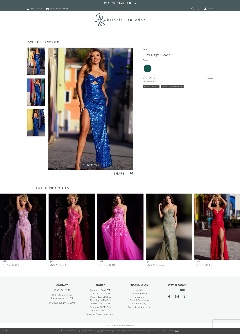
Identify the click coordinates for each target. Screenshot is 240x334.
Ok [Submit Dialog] (10, 331)
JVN (39, 41)
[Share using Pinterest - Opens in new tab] (131, 174)
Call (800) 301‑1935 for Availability (164, 102)
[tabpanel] (36, 63)
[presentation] (23, 227)
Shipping (139, 297)
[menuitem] (34, 9)
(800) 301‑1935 (62, 290)
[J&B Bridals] (120, 19)
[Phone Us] (34, 9)
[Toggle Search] (192, 9)
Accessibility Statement (139, 307)
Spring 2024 (52, 41)
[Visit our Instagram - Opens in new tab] (177, 299)
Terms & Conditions (139, 300)
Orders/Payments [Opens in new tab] (139, 293)
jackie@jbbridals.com (62, 303)
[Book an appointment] (57, 9)
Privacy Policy (139, 303)
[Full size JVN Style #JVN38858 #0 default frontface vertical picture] (90, 109)
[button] (199, 9)
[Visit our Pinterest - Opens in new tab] (185, 299)
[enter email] (177, 291)
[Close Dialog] (4, 330)
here (177, 331)
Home (30, 41)
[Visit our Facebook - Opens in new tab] (169, 299)
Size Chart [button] (207, 78)
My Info (139, 290)
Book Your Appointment (158, 94)
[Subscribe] (187, 291)
